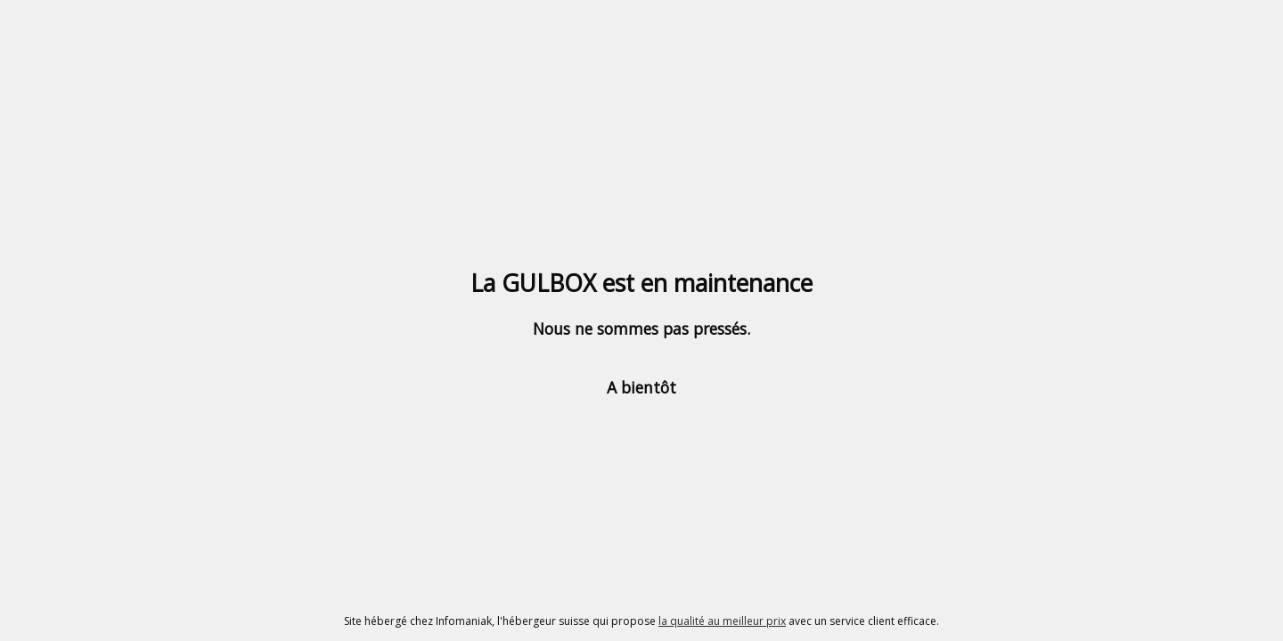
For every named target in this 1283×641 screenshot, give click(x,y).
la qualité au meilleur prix (722, 621)
